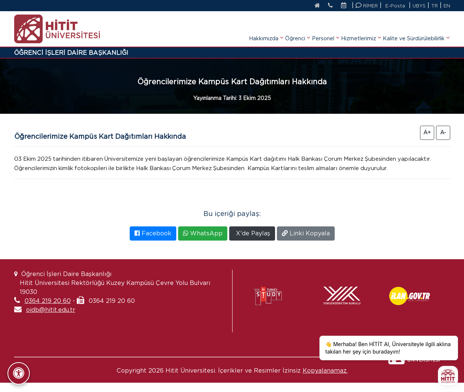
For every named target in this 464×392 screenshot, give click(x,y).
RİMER (366, 5)
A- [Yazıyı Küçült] (443, 132)
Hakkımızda (266, 27)
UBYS (419, 6)
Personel (325, 27)
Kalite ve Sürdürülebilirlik (416, 27)
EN (447, 6)
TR (434, 6)
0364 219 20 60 (48, 310)
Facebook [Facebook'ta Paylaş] (153, 242)
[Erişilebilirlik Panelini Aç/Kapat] (18, 373)
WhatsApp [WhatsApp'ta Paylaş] (202, 242)
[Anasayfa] (314, 6)
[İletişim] (328, 6)
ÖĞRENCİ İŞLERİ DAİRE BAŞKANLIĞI (71, 52)
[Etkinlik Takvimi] (345, 6)
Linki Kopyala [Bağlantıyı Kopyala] (306, 242)
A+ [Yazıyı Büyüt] (427, 132)
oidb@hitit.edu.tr (50, 319)
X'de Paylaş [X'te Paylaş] (252, 242)
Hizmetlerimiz (361, 27)
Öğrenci (297, 27)
